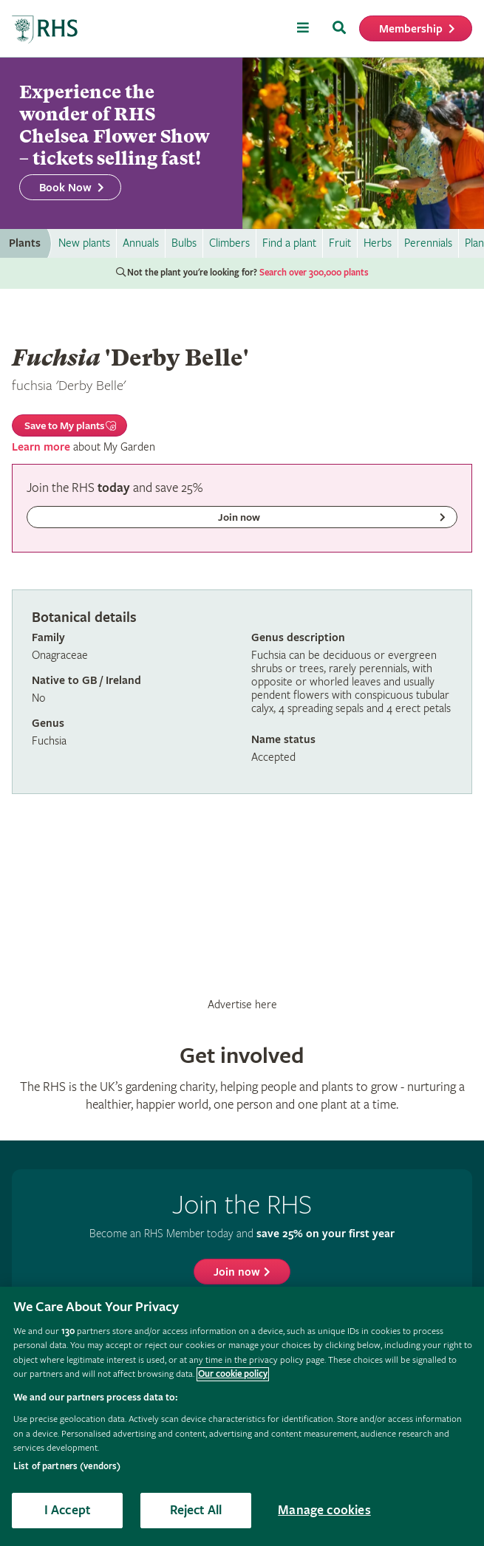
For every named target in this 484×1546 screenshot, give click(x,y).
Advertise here (242, 1004)
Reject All (196, 1510)
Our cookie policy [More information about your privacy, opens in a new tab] (232, 1374)
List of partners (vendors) (66, 1466)
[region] (242, 1416)
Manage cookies (324, 1510)
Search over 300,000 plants (314, 272)
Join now (237, 1272)
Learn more (41, 447)
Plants (25, 243)
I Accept (67, 1510)
